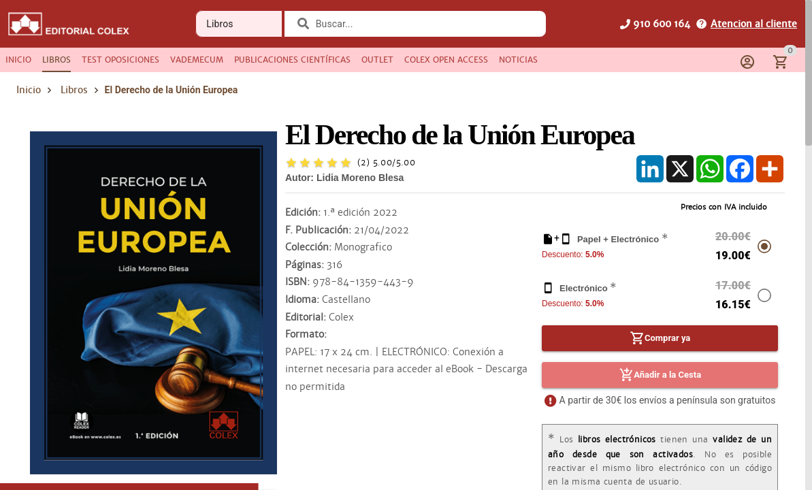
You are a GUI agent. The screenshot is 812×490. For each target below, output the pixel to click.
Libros (74, 90)
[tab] (18, 60)
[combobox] (424, 24)
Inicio (28, 90)
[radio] (291, 163)
